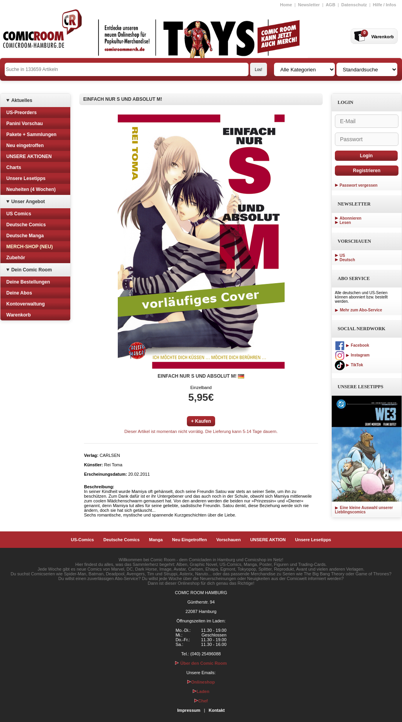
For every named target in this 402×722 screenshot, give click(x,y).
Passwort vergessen (359, 185)
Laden (201, 691)
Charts (13, 167)
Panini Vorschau (24, 123)
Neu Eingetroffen (189, 539)
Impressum (189, 710)
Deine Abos (19, 293)
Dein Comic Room (31, 270)
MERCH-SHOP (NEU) (29, 246)
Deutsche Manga (25, 235)
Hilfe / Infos (384, 4)
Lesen (345, 222)
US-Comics (82, 539)
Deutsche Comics (26, 224)
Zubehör (15, 257)
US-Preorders (21, 112)
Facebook (352, 345)
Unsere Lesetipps (26, 178)
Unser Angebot (28, 201)
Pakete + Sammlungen (31, 134)
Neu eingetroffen (25, 145)
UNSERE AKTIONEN (29, 156)
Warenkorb (18, 315)
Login (366, 155)
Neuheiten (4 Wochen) (31, 189)
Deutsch (347, 260)
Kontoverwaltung (25, 304)
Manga (156, 539)
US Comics (18, 213)
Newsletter (309, 4)
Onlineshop (201, 682)
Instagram (352, 355)
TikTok (349, 365)
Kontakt (216, 710)
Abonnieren (351, 218)
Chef (201, 700)
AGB (330, 4)
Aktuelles (21, 100)
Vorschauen (228, 539)
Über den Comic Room (201, 663)
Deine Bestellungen (28, 282)
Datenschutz (354, 4)
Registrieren (366, 170)
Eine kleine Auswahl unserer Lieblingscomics (364, 510)
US (342, 255)
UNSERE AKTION (268, 539)
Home (286, 4)
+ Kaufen (201, 421)
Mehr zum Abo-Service (358, 310)
